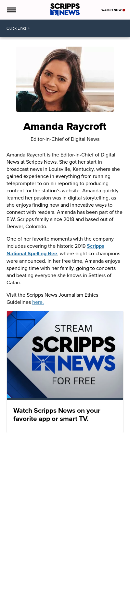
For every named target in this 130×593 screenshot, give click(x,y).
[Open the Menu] (11, 10)
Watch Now (113, 9)
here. (38, 301)
